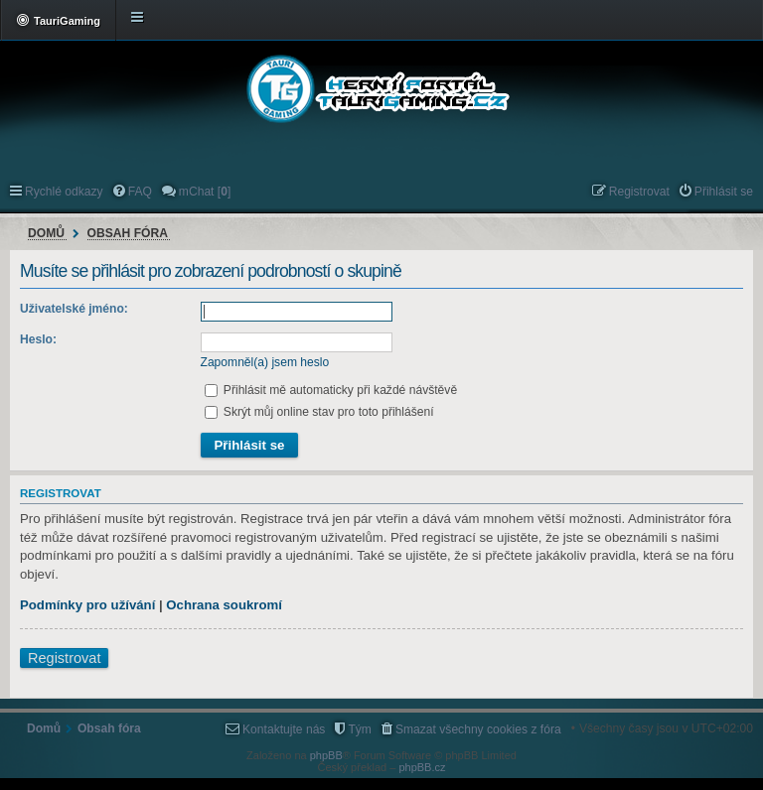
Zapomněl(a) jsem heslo (265, 362)
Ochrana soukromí (224, 604)
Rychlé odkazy (64, 191)
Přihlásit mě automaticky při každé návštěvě (331, 390)
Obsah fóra (127, 233)
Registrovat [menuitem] (639, 191)
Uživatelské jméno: (74, 309)
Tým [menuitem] (360, 729)
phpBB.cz (421, 767)
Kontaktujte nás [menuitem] (283, 729)
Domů (46, 233)
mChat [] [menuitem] (204, 191)
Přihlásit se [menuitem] (723, 191)
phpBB (326, 755)
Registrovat (64, 658)
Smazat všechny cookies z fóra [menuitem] (478, 729)
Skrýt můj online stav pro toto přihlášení (319, 412)
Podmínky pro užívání (87, 604)
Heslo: (38, 339)
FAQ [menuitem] (140, 191)
